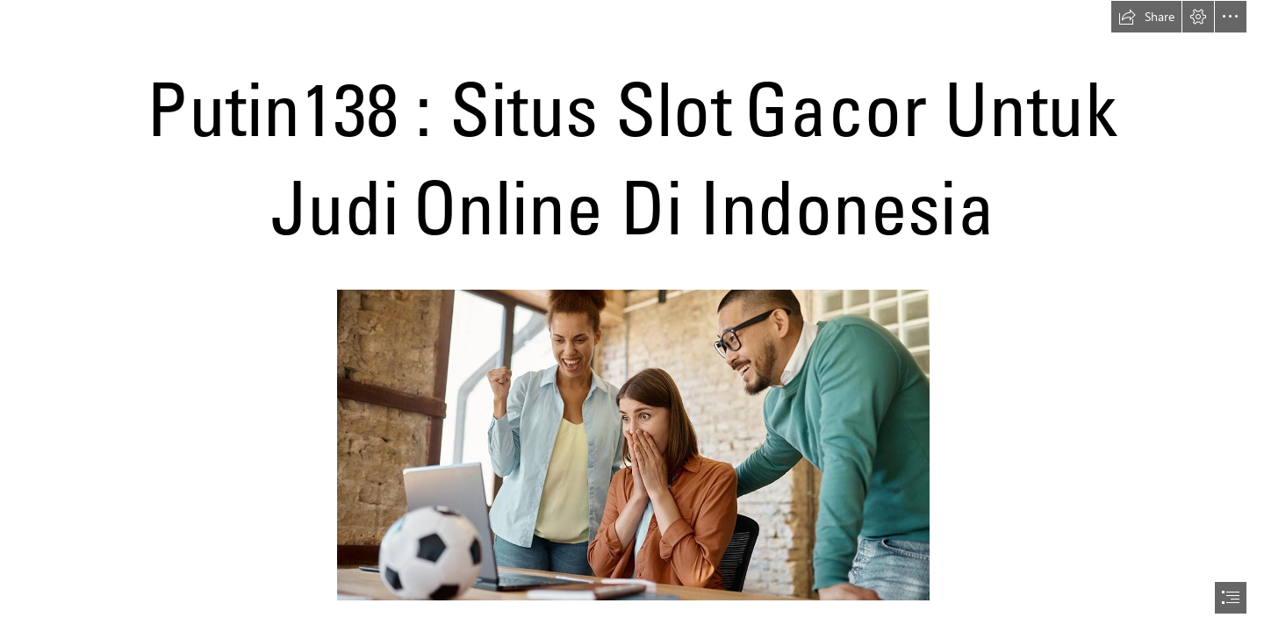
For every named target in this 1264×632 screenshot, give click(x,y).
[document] (632, 316)
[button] (1146, 16)
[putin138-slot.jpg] (632, 444)
